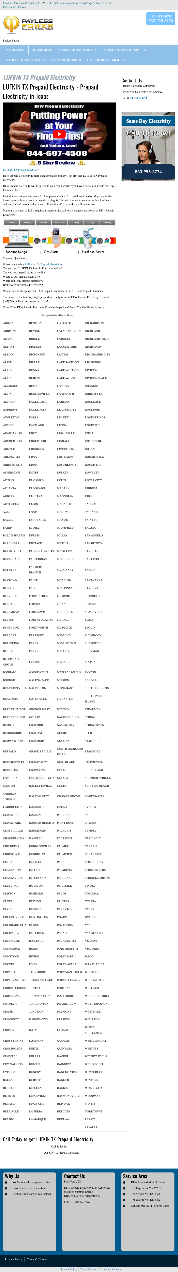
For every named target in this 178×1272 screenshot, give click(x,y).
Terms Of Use (88, 1269)
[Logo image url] (29, 25)
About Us (104, 1269)
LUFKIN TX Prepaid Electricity (21, 169)
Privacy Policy (13, 1259)
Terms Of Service (37, 1259)
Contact (116, 1269)
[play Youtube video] (59, 134)
